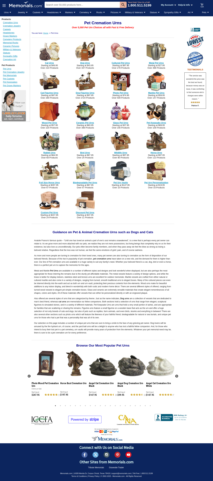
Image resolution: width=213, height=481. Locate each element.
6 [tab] (80, 405)
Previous (29, 376)
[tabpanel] (46, 375)
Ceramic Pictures (11, 46)
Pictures (114, 12)
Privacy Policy (93, 476)
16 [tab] (130, 405)
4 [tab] (70, 405)
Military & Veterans (134, 12)
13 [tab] (115, 405)
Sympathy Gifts (171, 12)
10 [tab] (100, 405)
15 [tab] (125, 405)
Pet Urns (7, 68)
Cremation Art (9, 59)
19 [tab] (145, 405)
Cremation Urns (10, 22)
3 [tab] (65, 405)
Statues (153, 12)
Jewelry (21, 12)
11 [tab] (105, 405)
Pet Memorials (10, 75)
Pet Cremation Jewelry (13, 72)
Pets (204, 12)
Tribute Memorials (96, 467)
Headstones (53, 12)
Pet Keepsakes (10, 82)
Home (45, 33)
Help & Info (185, 4)
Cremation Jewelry (12, 26)
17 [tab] (135, 405)
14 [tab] (120, 405)
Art (189, 12)
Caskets (36, 12)
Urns (6, 12)
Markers (69, 12)
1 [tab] (55, 405)
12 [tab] (110, 405)
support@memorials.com (121, 473)
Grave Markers (10, 36)
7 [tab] (85, 405)
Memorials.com (66, 473)
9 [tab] (95, 405)
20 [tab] (150, 405)
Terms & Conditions (79, 476)
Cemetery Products (12, 39)
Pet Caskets (8, 78)
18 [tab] (140, 405)
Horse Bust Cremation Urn (73, 383)
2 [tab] (60, 405)
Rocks (99, 12)
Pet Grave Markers (12, 85)
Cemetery (84, 12)
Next (176, 376)
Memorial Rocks (10, 42)
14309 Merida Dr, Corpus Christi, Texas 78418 (92, 473)
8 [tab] (90, 405)
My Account (168, 4)
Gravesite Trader (116, 467)
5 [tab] (75, 405)
